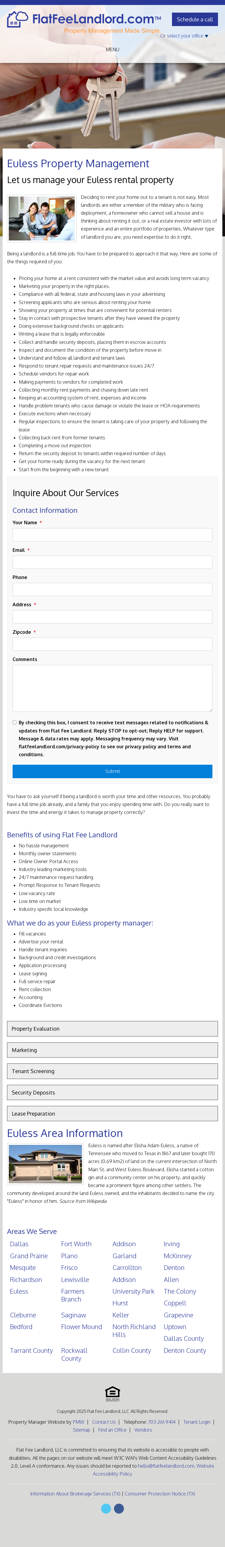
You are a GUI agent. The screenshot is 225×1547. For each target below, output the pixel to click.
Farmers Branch (73, 1295)
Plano (69, 1255)
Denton (174, 1267)
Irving (172, 1243)
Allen (171, 1279)
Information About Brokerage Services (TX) (75, 1494)
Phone (20, 577)
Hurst (120, 1303)
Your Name (25, 522)
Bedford (21, 1326)
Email (19, 550)
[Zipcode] (112, 644)
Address (22, 604)
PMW (78, 1422)
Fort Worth (76, 1243)
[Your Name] (112, 534)
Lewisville (75, 1279)
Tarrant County (31, 1350)
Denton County (185, 1350)
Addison (124, 1243)
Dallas (19, 1243)
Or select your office (184, 36)
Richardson (26, 1279)
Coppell (175, 1303)
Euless (19, 1291)
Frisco (69, 1267)
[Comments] (112, 688)
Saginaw (73, 1315)
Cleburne (23, 1315)
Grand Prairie (29, 1255)
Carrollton (127, 1267)
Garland (124, 1255)
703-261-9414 (161, 1422)
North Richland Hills (134, 1330)
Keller (120, 1315)
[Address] (112, 616)
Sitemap (81, 1430)
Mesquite (23, 1267)
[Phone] (112, 589)
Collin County (131, 1350)
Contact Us (104, 1422)
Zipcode (22, 632)
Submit (112, 771)
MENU (112, 49)
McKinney (178, 1255)
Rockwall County (74, 1354)
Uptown (175, 1326)
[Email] (112, 562)
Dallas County (184, 1338)
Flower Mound (81, 1326)
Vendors (143, 1430)
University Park (133, 1291)
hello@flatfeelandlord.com (166, 1466)
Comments (25, 659)
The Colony (180, 1291)
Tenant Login (196, 1422)
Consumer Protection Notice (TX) (160, 1494)
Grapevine (178, 1315)
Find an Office (112, 1430)
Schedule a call (195, 19)
